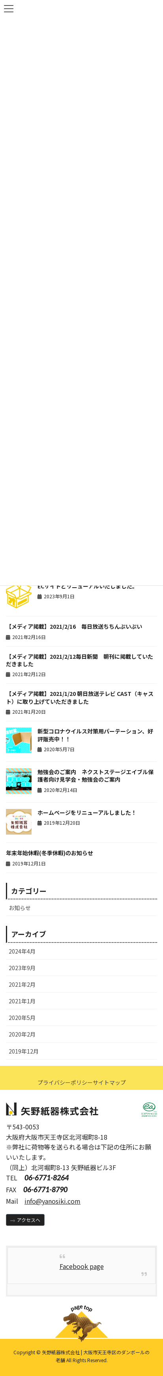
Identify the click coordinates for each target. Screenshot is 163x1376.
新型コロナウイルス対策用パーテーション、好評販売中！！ (95, 735)
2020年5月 (22, 1018)
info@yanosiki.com (52, 1201)
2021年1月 (22, 1001)
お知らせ (20, 908)
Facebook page (82, 1266)
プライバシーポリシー (65, 1082)
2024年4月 (22, 951)
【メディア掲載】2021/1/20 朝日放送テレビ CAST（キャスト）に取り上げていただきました (80, 697)
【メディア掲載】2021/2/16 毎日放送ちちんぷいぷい (74, 626)
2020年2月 (22, 1034)
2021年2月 (22, 984)
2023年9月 (22, 968)
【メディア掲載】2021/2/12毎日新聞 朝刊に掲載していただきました (79, 660)
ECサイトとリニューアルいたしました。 (87, 586)
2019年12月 (24, 1051)
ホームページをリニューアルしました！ (87, 812)
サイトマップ (109, 1082)
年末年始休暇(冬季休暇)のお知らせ (49, 853)
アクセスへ (28, 1219)
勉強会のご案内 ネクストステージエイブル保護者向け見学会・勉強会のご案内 (95, 776)
